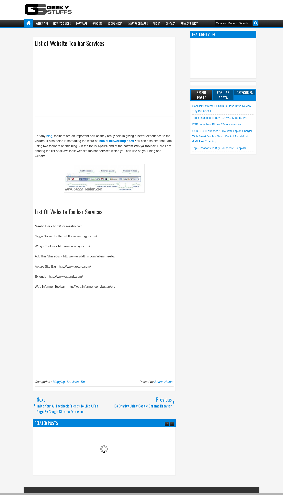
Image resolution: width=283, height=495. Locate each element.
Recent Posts (202, 95)
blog (49, 136)
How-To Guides (62, 23)
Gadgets (97, 23)
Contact (170, 23)
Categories (245, 92)
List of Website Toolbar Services (69, 43)
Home (28, 23)
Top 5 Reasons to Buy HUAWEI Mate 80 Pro (219, 117)
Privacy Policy (189, 23)
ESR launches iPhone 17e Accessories (216, 124)
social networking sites (116, 141)
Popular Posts (223, 95)
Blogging (59, 381)
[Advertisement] (100, 81)
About (156, 23)
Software (81, 23)
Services (73, 381)
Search (255, 23)
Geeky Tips (42, 23)
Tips (83, 381)
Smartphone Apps (137, 23)
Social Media (115, 23)
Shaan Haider (164, 381)
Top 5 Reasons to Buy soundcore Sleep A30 (219, 148)
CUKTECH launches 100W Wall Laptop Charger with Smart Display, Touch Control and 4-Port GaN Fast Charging (222, 136)
